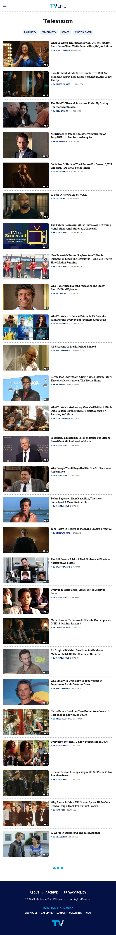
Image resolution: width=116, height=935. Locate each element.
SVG (88, 913)
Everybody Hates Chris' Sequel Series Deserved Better (78, 591)
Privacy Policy (75, 892)
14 (47, 95)
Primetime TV (49, 32)
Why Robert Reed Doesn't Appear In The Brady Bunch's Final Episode (78, 287)
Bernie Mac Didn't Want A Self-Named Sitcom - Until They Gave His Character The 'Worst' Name (81, 378)
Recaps (65, 32)
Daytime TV (30, 32)
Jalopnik (47, 913)
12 (47, 278)
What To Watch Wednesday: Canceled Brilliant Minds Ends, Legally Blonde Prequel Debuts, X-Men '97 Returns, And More (81, 411)
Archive (52, 892)
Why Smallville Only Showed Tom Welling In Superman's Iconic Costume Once (76, 682)
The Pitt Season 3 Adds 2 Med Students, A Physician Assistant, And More (81, 560)
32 (47, 247)
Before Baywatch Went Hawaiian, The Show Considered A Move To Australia (76, 500)
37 (47, 764)
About (34, 892)
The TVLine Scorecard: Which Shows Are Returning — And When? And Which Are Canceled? (81, 226)
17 (47, 855)
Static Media (40, 899)
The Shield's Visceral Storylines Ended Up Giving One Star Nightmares (79, 105)
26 (47, 186)
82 (47, 642)
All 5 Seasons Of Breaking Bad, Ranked (73, 346)
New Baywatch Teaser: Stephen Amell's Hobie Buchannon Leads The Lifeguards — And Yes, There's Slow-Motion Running (81, 259)
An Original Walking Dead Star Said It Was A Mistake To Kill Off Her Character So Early (77, 652)
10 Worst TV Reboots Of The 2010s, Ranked (75, 832)
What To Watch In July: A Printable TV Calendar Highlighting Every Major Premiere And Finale (78, 317)
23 (47, 794)
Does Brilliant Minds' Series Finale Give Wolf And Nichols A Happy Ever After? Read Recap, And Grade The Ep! (81, 76)
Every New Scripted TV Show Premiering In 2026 (79, 741)
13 (47, 338)
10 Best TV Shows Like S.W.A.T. (69, 194)
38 (47, 430)
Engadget (31, 913)
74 (47, 156)
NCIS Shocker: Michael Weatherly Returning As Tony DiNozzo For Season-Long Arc (78, 135)
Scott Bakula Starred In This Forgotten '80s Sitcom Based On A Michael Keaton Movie (80, 439)
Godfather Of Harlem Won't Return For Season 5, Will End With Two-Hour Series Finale (81, 166)
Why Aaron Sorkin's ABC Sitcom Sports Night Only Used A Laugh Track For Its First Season (80, 804)
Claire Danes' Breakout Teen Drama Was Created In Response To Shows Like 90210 (80, 712)
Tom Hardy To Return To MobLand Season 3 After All (81, 529)
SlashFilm (75, 913)
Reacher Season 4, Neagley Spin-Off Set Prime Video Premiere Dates (81, 773)
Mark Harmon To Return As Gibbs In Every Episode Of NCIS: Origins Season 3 (81, 621)
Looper (60, 913)
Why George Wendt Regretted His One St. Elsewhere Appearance (81, 469)
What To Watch (83, 32)
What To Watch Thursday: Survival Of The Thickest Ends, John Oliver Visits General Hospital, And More (81, 44)
